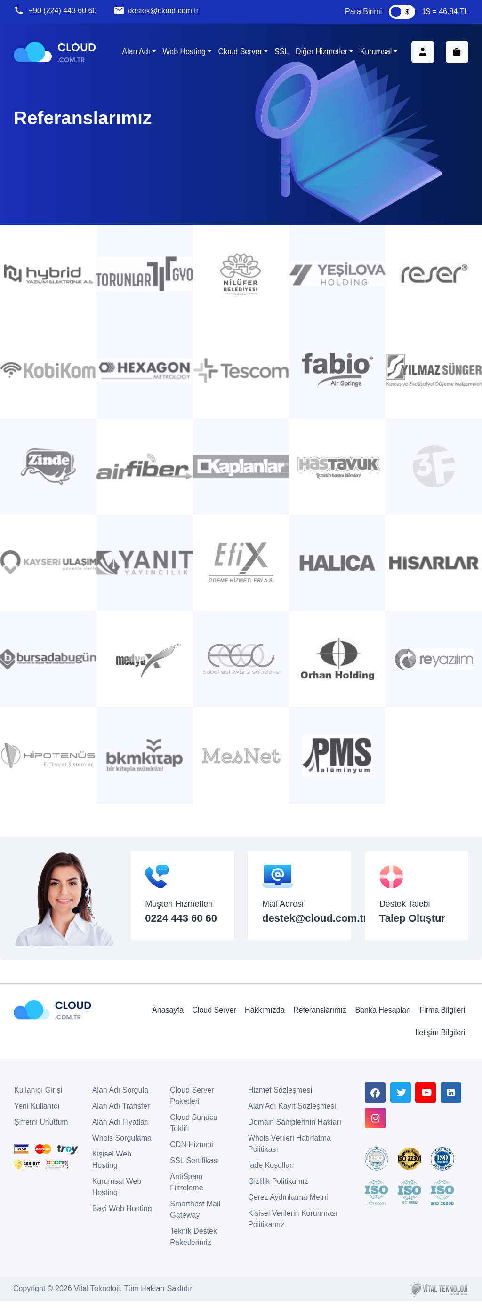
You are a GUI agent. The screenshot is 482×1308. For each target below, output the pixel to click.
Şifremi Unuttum (41, 1129)
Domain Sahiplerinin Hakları (294, 1129)
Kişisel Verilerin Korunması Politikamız (292, 1226)
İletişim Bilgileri (440, 1040)
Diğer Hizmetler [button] (321, 52)
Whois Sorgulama (122, 1145)
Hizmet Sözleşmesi (280, 1097)
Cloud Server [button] (239, 52)
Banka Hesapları (382, 1016)
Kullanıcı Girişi (38, 1097)
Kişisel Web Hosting (111, 1166)
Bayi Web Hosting (122, 1216)
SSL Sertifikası (194, 1168)
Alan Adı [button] (135, 52)
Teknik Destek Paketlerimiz (193, 1243)
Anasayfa (167, 1016)
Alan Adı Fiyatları (120, 1129)
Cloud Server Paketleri (192, 1102)
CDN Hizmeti (191, 1152)
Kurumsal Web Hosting (117, 1194)
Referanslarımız (319, 1016)
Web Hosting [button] (183, 52)
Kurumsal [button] (376, 52)
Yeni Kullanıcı (36, 1113)
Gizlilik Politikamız (278, 1188)
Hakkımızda (264, 1016)
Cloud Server (213, 1016)
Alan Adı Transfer (121, 1113)
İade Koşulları (271, 1172)
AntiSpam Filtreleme (186, 1189)
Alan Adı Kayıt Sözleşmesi (292, 1113)
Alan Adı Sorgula (120, 1097)
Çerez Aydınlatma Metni (288, 1204)
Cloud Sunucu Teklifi (193, 1130)
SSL (281, 52)
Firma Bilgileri (442, 1016)
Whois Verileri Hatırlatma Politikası (289, 1150)
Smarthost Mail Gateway (195, 1216)
